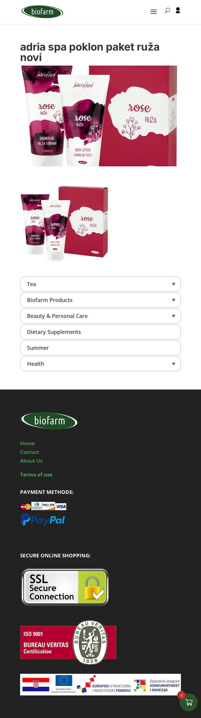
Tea (104, 284)
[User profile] (178, 15)
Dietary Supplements (54, 331)
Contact (29, 451)
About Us (31, 460)
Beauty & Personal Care (104, 316)
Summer (38, 347)
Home (27, 443)
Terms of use (36, 474)
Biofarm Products (104, 300)
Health (104, 363)
